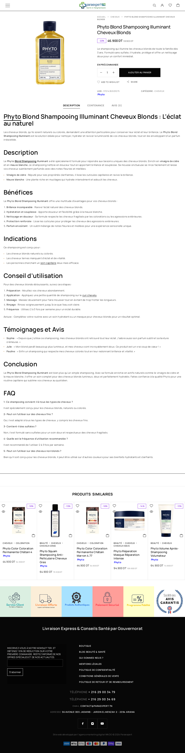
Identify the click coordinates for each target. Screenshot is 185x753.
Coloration (23, 543)
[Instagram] (92, 723)
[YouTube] (102, 723)
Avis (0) (117, 105)
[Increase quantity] (115, 72)
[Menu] (7, 5)
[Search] (154, 5)
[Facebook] (83, 723)
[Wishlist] (170, 5)
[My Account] (162, 5)
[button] (33, 535)
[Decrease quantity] (99, 72)
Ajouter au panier (139, 72)
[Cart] (178, 5)
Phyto (12, 116)
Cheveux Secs (122, 545)
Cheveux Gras (48, 545)
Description (71, 105)
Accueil (101, 17)
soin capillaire (48, 263)
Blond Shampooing (25, 161)
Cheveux (115, 17)
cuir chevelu (89, 295)
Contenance (95, 105)
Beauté (44, 543)
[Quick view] (11, 512)
